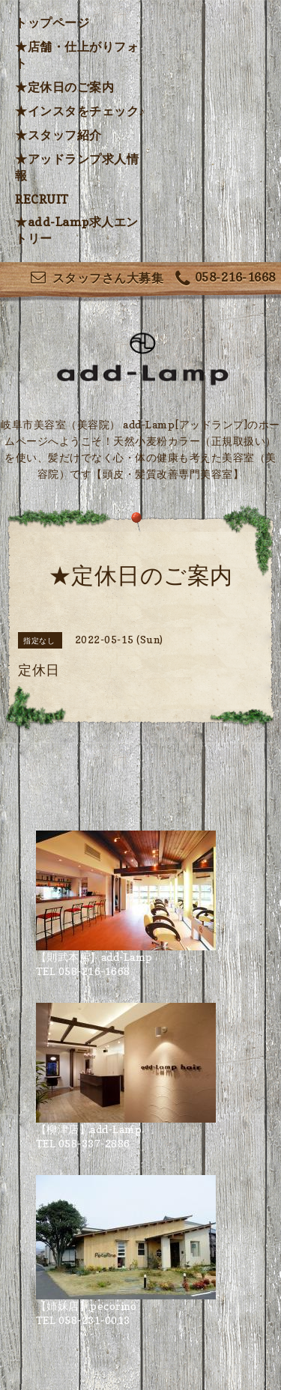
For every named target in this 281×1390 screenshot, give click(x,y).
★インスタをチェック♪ (80, 110)
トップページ (52, 22)
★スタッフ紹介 (58, 134)
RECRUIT (42, 199)
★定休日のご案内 (64, 86)
